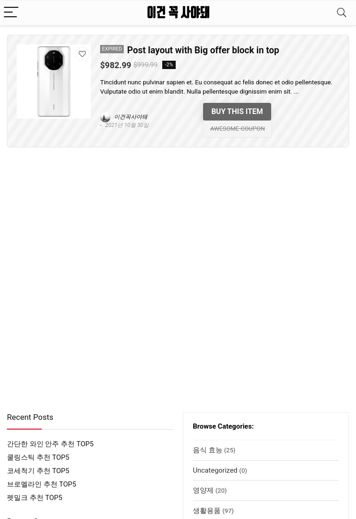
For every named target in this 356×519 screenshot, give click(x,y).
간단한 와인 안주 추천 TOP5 (50, 444)
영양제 (203, 490)
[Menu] (11, 12)
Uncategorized (215, 470)
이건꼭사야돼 (123, 117)
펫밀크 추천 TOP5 (34, 498)
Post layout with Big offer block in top (203, 50)
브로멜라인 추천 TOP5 (41, 484)
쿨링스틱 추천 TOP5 (38, 457)
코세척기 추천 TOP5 (38, 471)
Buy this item (237, 111)
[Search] (342, 12)
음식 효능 (207, 450)
